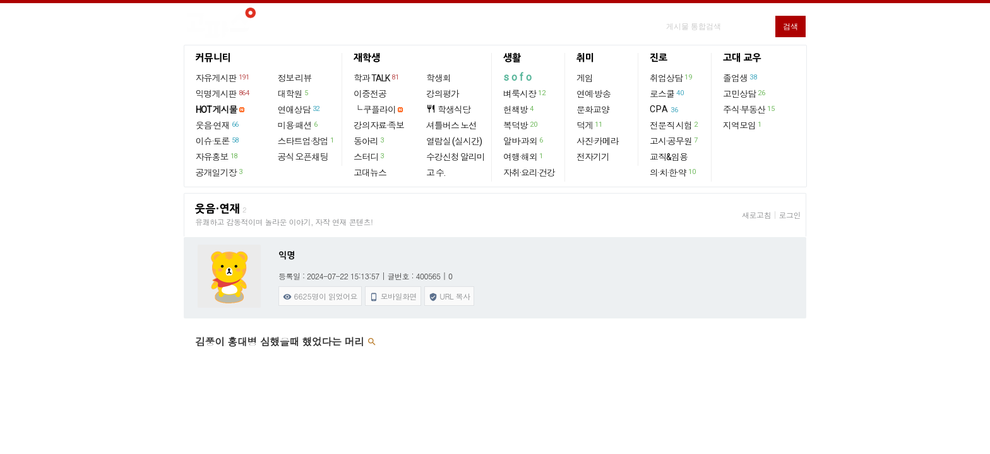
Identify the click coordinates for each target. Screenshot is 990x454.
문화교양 (592, 110)
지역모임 (743, 125)
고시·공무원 (674, 140)
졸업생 (740, 77)
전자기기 (592, 157)
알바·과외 (523, 140)
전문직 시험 (674, 125)
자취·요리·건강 (529, 173)
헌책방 (519, 109)
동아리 (369, 140)
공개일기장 (220, 172)
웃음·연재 (218, 125)
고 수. (435, 173)
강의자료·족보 (379, 125)
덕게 (589, 125)
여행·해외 (523, 156)
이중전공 (370, 94)
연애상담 (299, 109)
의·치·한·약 (673, 172)
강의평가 (442, 94)
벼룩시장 (524, 93)
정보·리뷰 (295, 78)
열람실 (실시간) (454, 141)
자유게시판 (223, 77)
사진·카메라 (597, 141)
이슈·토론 (218, 140)
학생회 (438, 78)
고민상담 (744, 93)
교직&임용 (669, 157)
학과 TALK (377, 77)
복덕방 (520, 125)
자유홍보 (217, 156)
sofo (518, 77)
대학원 (293, 93)
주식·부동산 (749, 109)
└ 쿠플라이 (375, 110)
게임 (584, 78)
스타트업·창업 (306, 140)
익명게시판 (223, 93)
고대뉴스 (370, 173)
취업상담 (671, 77)
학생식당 (448, 109)
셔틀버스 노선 (451, 125)
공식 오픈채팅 (303, 157)
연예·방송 (593, 94)
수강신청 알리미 (455, 157)
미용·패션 (298, 125)
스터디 (369, 156)
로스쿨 (667, 93)
